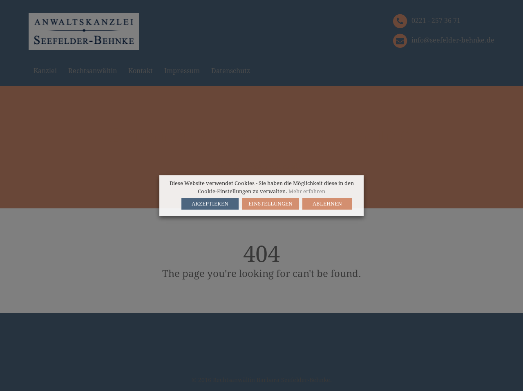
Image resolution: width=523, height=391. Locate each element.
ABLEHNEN (327, 204)
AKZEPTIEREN (210, 204)
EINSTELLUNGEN (270, 204)
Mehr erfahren (306, 191)
